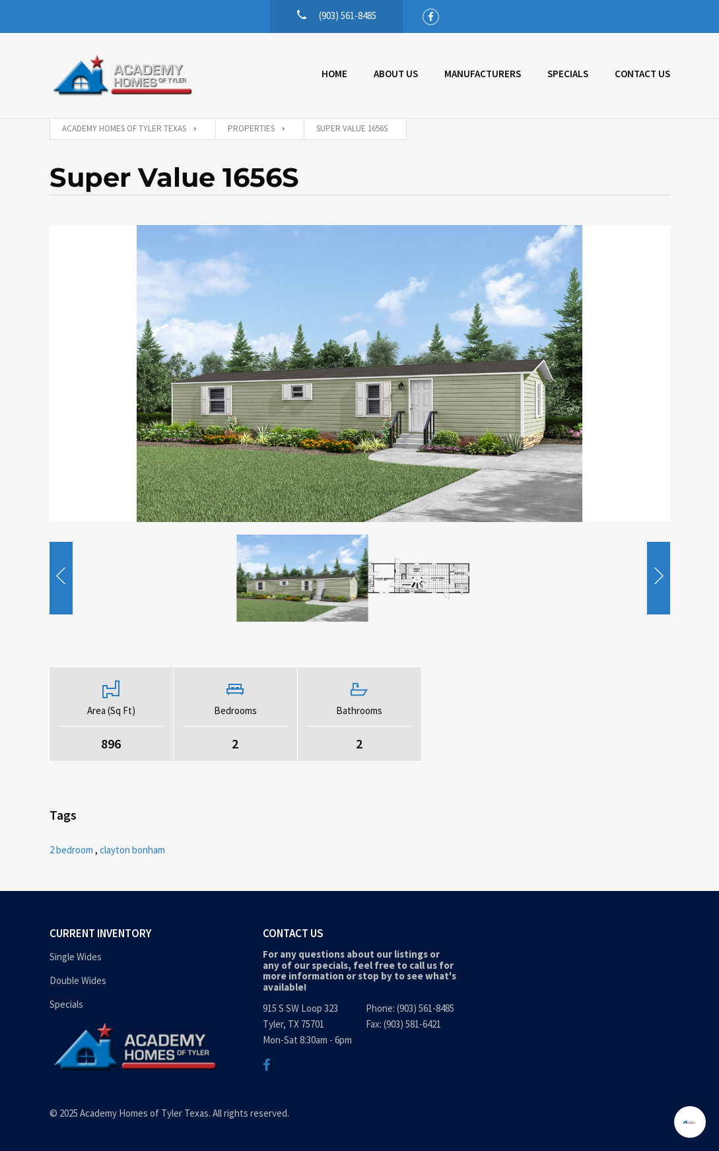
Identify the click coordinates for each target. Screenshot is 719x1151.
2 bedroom (71, 849)
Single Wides (76, 956)
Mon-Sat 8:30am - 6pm (307, 1040)
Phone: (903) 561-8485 (410, 1008)
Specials (567, 73)
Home (334, 73)
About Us (396, 73)
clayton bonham (132, 849)
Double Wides (78, 980)
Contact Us (642, 73)
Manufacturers (482, 73)
